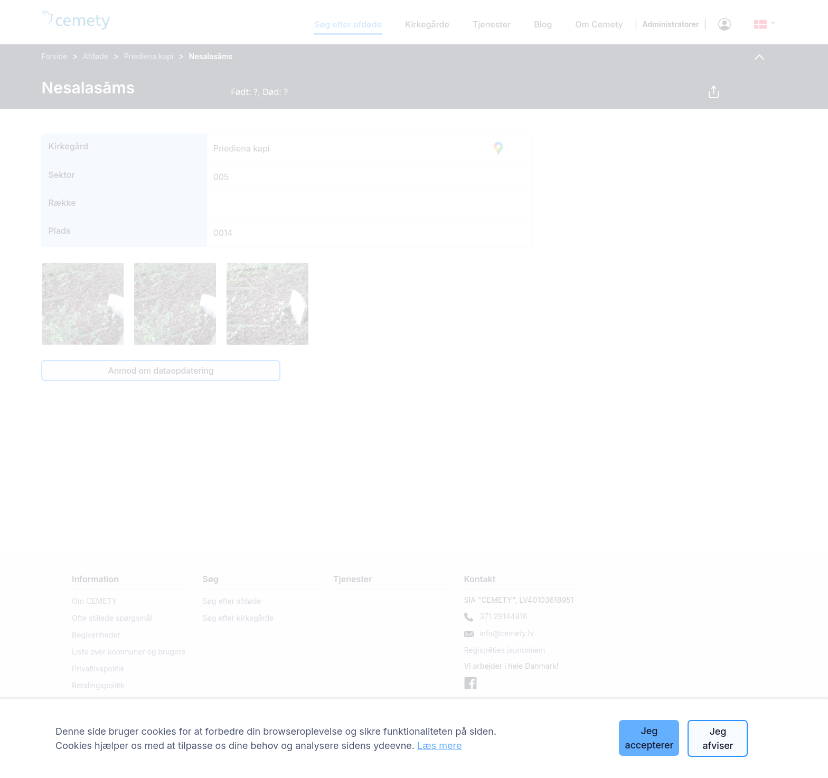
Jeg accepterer (649, 738)
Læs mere (439, 745)
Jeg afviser (717, 738)
